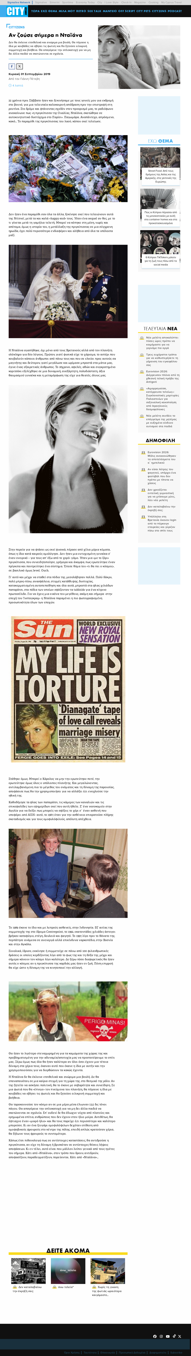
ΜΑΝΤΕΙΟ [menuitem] (110, 11)
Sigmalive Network (18, 2)
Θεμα (160, 141)
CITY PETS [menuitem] (144, 11)
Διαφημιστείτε (158, 1348)
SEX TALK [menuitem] (95, 11)
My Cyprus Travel (171, 2)
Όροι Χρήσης (72, 1348)
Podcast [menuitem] (175, 11)
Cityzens (17, 27)
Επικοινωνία (108, 1348)
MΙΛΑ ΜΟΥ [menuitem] (67, 11)
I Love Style (111, 2)
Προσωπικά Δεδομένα (132, 1348)
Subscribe (176, 1348)
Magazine (140, 2)
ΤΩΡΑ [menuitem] (36, 11)
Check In (126, 2)
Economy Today (85, 2)
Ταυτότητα (90, 1348)
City (99, 2)
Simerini (55, 2)
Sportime (67, 2)
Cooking (154, 2)
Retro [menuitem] (81, 11)
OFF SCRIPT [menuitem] (126, 11)
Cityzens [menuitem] (159, 11)
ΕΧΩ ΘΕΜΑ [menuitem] (49, 11)
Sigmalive (41, 2)
